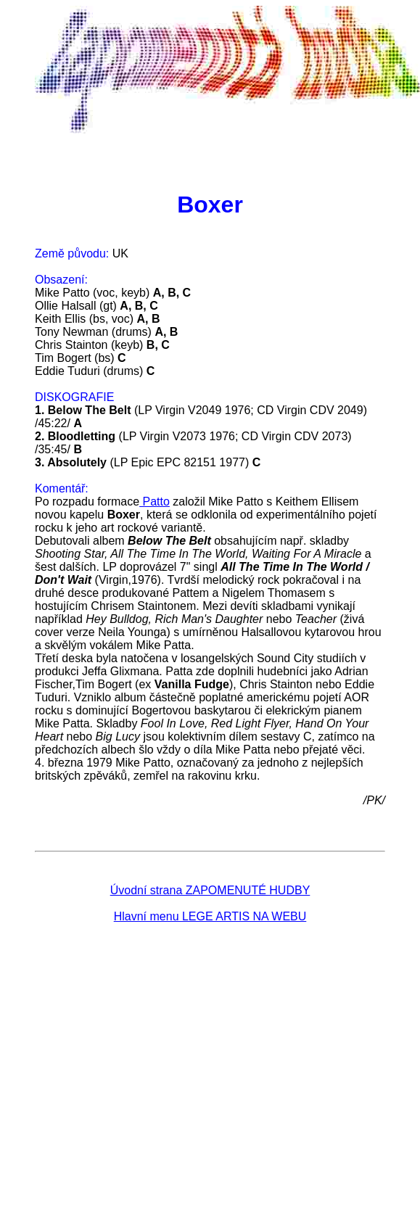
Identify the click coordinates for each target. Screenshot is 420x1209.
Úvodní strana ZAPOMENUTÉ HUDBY (210, 890)
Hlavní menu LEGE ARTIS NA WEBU (210, 916)
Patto (154, 501)
